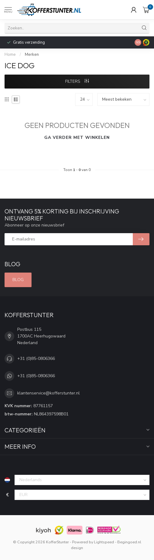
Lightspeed (104, 542)
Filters (77, 81)
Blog (18, 280)
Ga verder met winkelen (77, 137)
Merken (32, 54)
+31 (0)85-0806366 (36, 358)
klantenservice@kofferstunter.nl (48, 393)
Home (10, 54)
